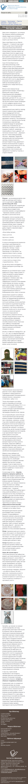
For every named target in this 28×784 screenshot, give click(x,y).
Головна (3, 21)
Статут (2, 740)
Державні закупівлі (5, 745)
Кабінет (21, 1)
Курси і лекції (12, 23)
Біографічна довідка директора (9, 742)
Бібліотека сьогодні (6, 715)
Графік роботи (4, 716)
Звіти (2, 743)
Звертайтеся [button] (16, 1)
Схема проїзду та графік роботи (9, 771)
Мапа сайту (4, 736)
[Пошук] (26, 13)
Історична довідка (5, 713)
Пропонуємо (11, 21)
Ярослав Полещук (20, 781)
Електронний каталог (6, 728)
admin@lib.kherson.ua (20, 769)
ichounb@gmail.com (9, 769)
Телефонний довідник (6, 772)
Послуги (3, 722)
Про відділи (3, 724)
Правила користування (6, 719)
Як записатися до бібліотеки (8, 718)
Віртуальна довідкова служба (8, 734)
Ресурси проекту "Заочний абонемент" (11, 733)
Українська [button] (11, 1)
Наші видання (4, 731)
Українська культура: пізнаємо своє (11, 24)
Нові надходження (5, 730)
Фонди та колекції (5, 721)
